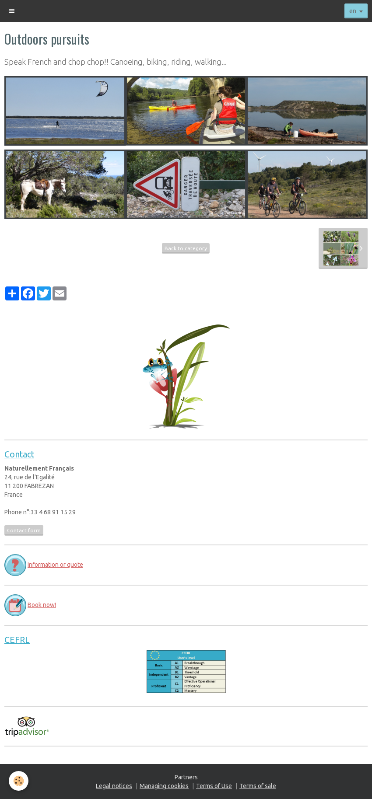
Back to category (186, 248)
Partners (186, 777)
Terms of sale (257, 785)
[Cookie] (18, 781)
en (352, 10)
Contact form (24, 530)
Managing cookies (164, 785)
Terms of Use (214, 785)
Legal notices (114, 785)
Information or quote (55, 564)
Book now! (42, 604)
